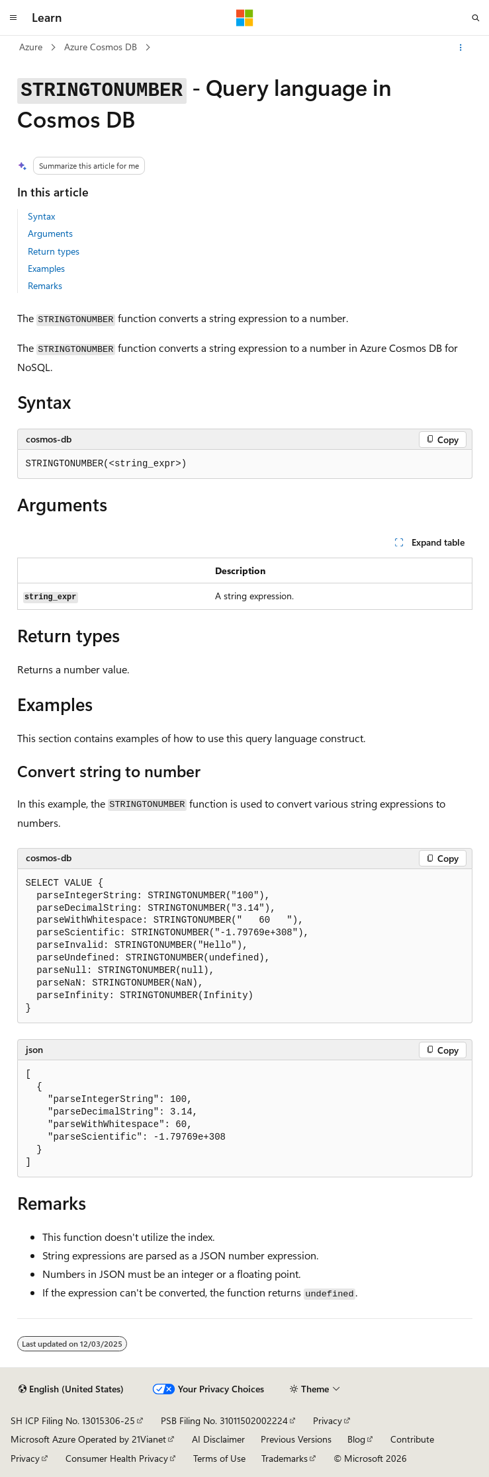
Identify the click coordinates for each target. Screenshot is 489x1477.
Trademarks (284, 1458)
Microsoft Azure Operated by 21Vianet (88, 1439)
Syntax (41, 216)
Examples (46, 268)
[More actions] (460, 47)
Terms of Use (219, 1458)
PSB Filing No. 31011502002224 (224, 1420)
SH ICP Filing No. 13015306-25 (73, 1420)
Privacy (327, 1420)
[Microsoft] (244, 17)
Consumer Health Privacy (117, 1458)
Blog (356, 1439)
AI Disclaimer (218, 1439)
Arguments (50, 233)
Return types (53, 251)
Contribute (412, 1439)
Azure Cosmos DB (100, 46)
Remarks (45, 285)
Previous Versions (296, 1439)
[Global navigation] (13, 18)
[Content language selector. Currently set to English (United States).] (71, 1389)
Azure (30, 46)
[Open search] (476, 18)
